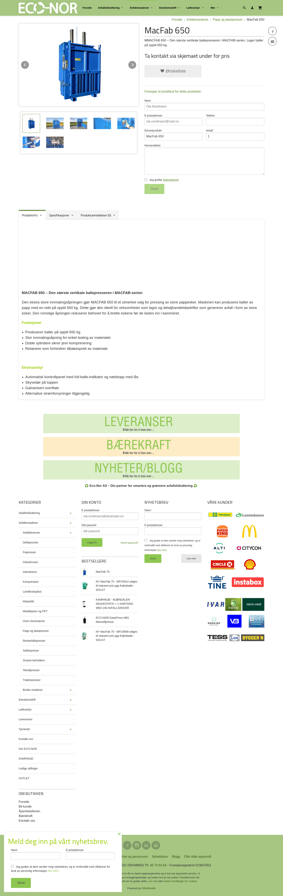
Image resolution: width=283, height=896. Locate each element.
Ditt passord (89, 525)
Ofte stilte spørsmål (197, 856)
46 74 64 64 (158, 865)
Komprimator (31, 581)
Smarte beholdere (34, 660)
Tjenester (24, 729)
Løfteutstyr (194, 7)
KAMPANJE (26, 758)
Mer (213, 7)
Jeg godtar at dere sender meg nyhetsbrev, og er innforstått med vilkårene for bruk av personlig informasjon (172, 545)
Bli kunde (25, 806)
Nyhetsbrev (160, 856)
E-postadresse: (153, 525)
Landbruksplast (32, 591)
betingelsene (171, 179)
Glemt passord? (129, 542)
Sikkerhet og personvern (131, 856)
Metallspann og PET (35, 611)
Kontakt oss (26, 739)
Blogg (176, 856)
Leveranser (25, 719)
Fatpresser (29, 552)
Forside (87, 7)
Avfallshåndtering (108, 7)
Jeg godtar (161, 179)
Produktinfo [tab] (30, 215)
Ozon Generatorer (34, 621)
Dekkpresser (30, 542)
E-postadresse (173, 119)
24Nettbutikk (149, 888)
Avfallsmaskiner (139, 7)
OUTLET (24, 778)
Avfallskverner (31, 532)
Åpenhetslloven (29, 811)
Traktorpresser (32, 680)
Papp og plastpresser (36, 630)
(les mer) (161, 550)
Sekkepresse (31, 650)
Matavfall (28, 601)
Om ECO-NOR (28, 748)
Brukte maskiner (33, 689)
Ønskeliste (173, 71)
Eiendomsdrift (167, 7)
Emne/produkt (173, 134)
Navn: (148, 510)
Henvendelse (204, 159)
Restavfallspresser (34, 640)
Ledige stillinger (28, 768)
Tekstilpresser (31, 670)
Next (136, 64)
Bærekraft (25, 816)
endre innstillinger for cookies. (181, 881)
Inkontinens (30, 571)
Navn (204, 104)
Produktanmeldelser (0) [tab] (96, 215)
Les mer (191, 558)
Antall (235, 134)
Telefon (235, 119)
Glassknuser (30, 562)
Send (154, 188)
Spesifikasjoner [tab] (59, 215)
